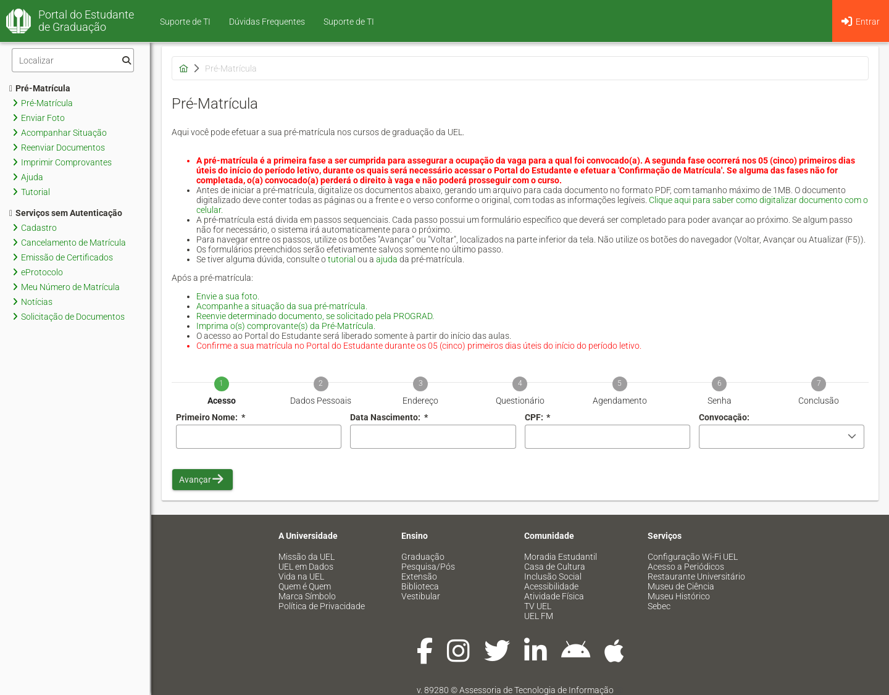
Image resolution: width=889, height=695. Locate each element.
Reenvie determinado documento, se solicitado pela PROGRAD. (315, 316)
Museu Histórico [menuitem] (679, 596)
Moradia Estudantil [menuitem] (560, 557)
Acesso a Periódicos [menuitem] (686, 567)
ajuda (387, 259)
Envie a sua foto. (227, 296)
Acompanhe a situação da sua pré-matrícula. (281, 306)
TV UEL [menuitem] (537, 606)
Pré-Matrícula (39, 88)
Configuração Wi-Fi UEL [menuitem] (693, 557)
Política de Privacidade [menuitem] (321, 606)
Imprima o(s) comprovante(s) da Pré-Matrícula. (285, 326)
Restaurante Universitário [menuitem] (696, 576)
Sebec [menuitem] (659, 606)
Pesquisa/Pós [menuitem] (428, 567)
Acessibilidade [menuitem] (551, 586)
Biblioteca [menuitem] (420, 586)
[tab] (221, 382)
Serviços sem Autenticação (65, 213)
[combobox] (432, 437)
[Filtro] (73, 60)
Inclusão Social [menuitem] (553, 576)
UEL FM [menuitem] (538, 616)
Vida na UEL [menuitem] (301, 576)
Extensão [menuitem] (419, 576)
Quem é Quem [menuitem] (304, 586)
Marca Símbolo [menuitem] (307, 596)
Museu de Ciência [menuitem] (681, 586)
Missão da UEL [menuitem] (306, 557)
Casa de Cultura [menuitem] (554, 567)
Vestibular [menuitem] (420, 596)
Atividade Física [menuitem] (554, 596)
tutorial (342, 259)
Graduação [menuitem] (422, 557)
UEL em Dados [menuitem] (305, 567)
